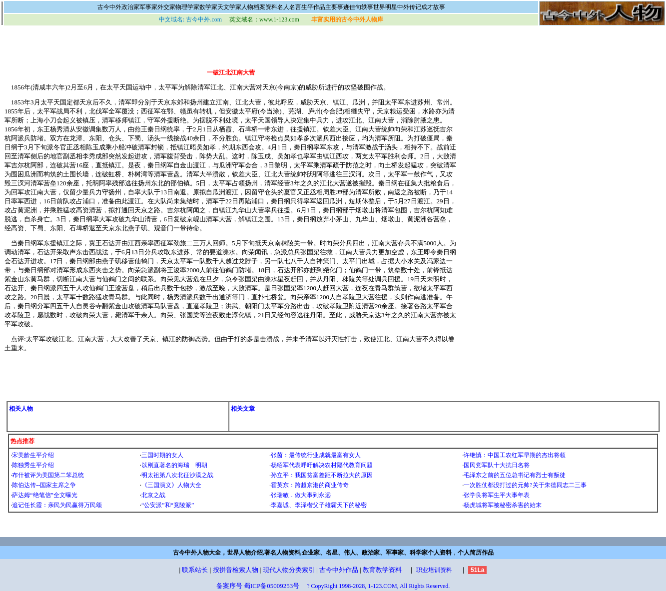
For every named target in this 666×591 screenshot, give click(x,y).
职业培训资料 (434, 570)
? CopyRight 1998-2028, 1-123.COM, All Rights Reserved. (378, 586)
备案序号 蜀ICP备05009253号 (257, 586)
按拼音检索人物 (235, 570)
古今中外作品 (338, 570)
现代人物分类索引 (289, 570)
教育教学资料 (382, 570)
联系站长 (195, 570)
